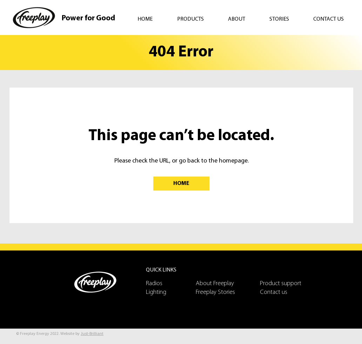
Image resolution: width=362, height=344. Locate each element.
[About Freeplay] (221, 283)
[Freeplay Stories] (221, 292)
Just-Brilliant (92, 334)
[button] (197, 19)
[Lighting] (171, 292)
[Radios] (171, 283)
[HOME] (181, 184)
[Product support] (285, 283)
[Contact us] (285, 292)
